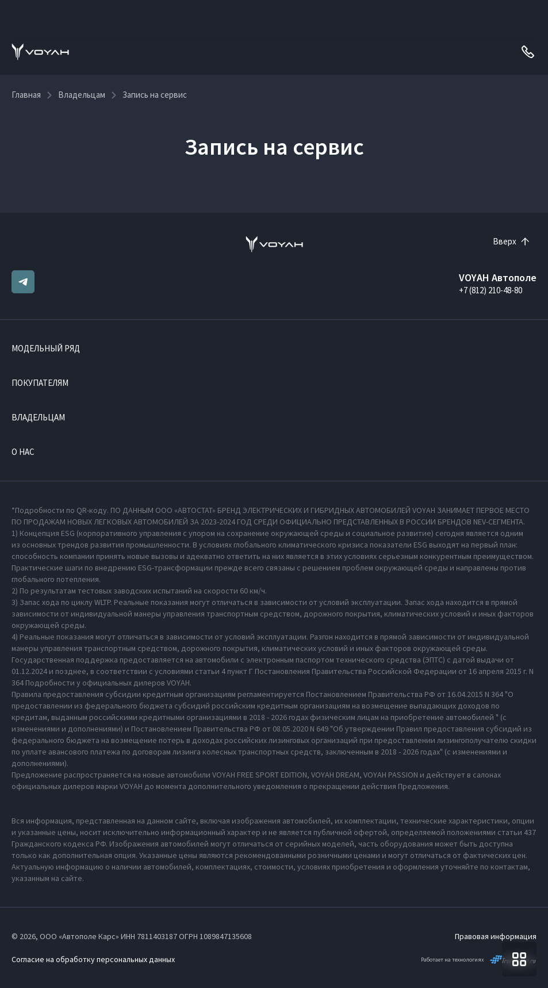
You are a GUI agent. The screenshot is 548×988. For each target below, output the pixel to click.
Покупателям (40, 382)
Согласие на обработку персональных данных (93, 959)
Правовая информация (495, 936)
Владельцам (38, 417)
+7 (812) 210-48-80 (490, 290)
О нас (23, 451)
